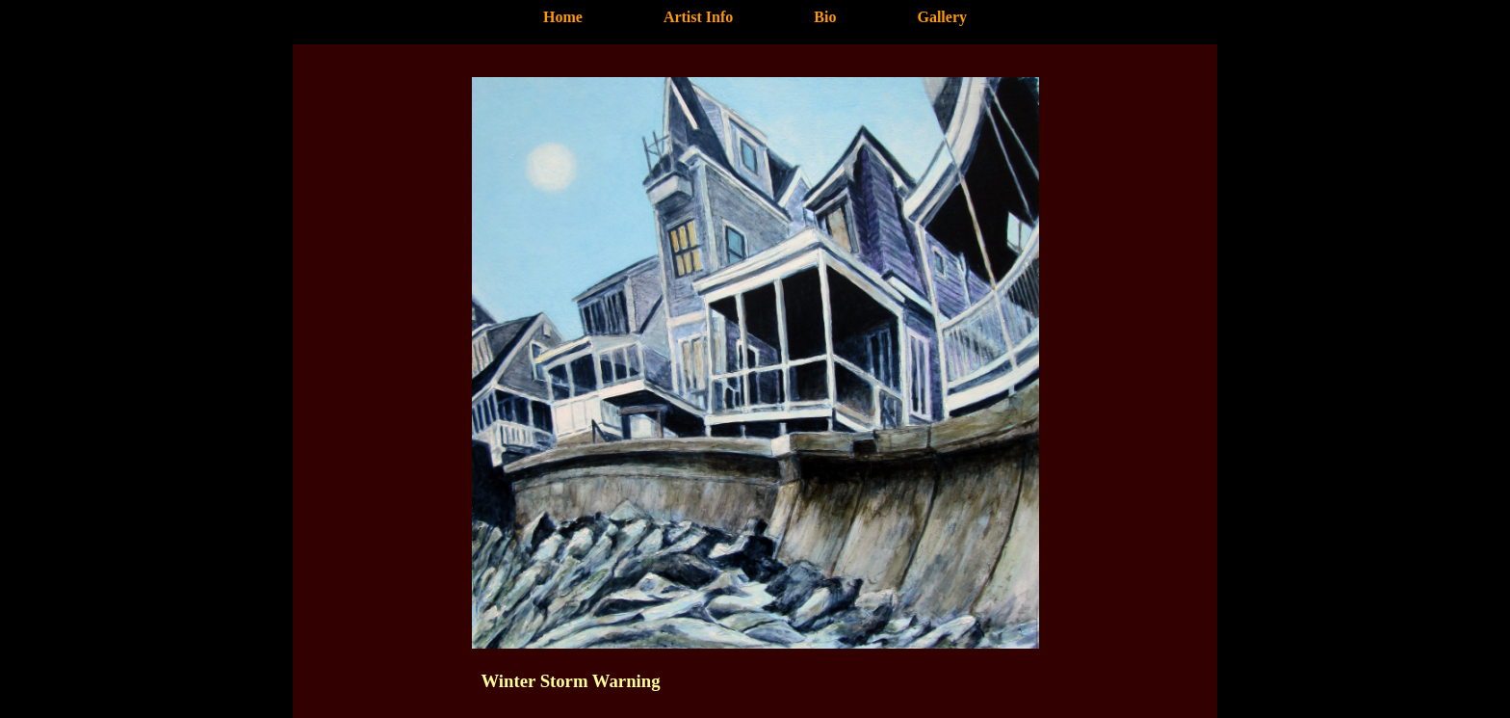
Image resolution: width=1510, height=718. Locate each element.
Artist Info (698, 17)
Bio (825, 17)
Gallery (942, 17)
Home (563, 17)
